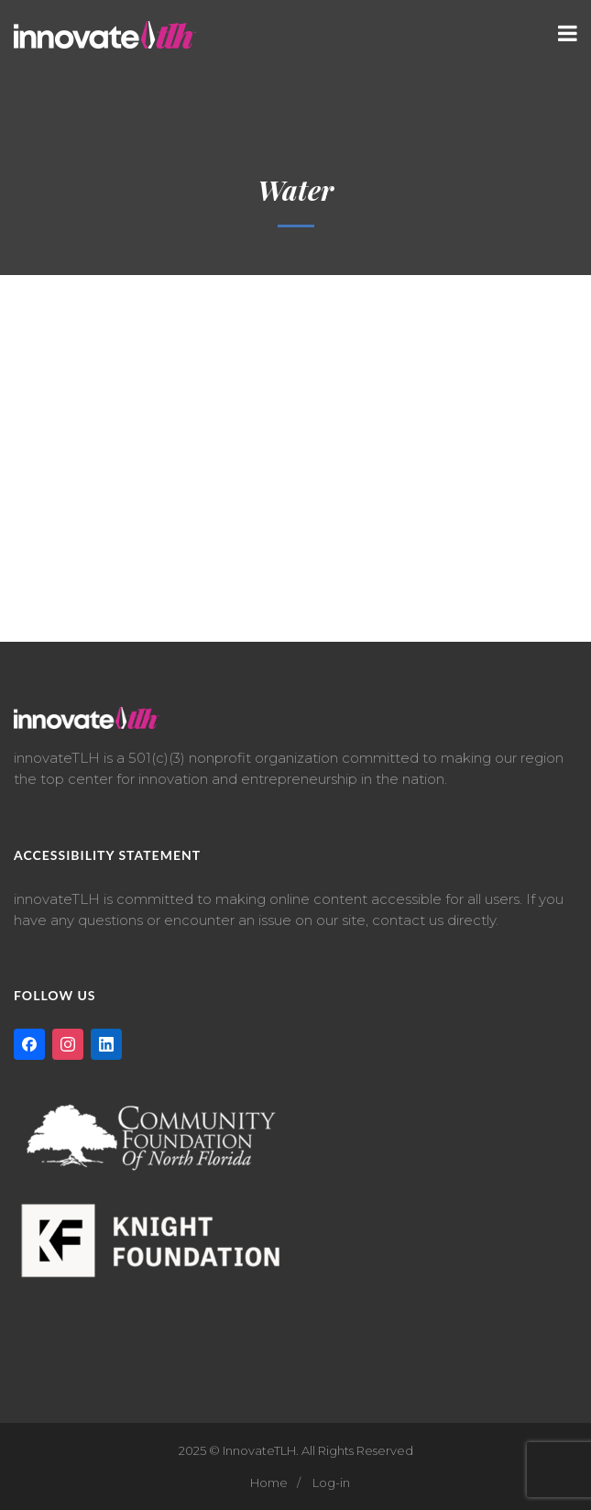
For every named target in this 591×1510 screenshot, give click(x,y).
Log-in (331, 1482)
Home (269, 1482)
